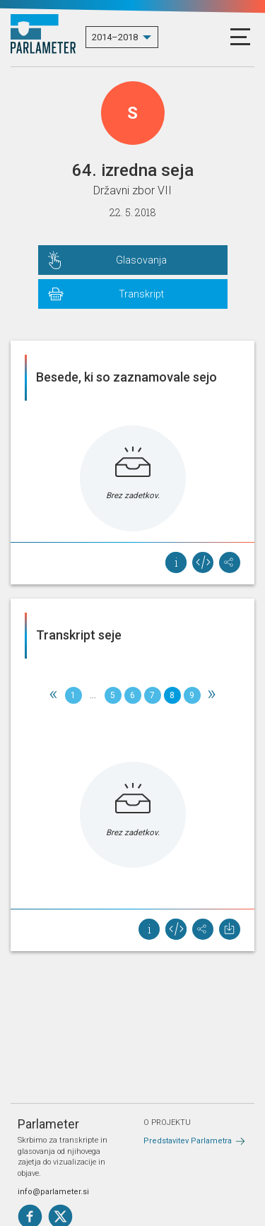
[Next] (212, 695)
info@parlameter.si (53, 1191)
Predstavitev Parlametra (187, 1140)
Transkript (141, 294)
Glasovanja (141, 260)
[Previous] (53, 695)
